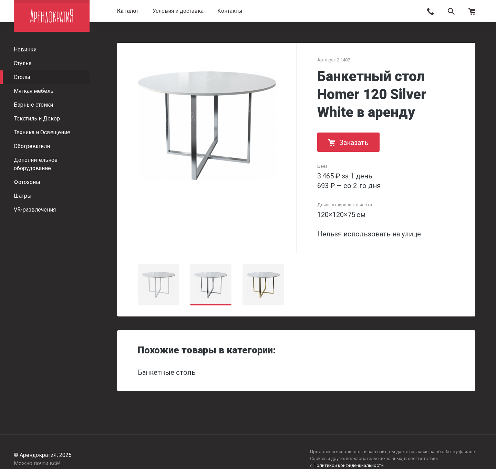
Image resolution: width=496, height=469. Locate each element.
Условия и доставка (178, 11)
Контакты (229, 11)
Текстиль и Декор (37, 118)
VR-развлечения (35, 209)
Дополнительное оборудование (36, 164)
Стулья (22, 63)
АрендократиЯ (52, 16)
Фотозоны (27, 182)
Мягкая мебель (33, 91)
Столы (22, 77)
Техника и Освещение (42, 132)
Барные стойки (33, 104)
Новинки (25, 49)
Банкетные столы (167, 372)
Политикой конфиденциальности (348, 465)
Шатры (23, 196)
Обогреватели (32, 146)
